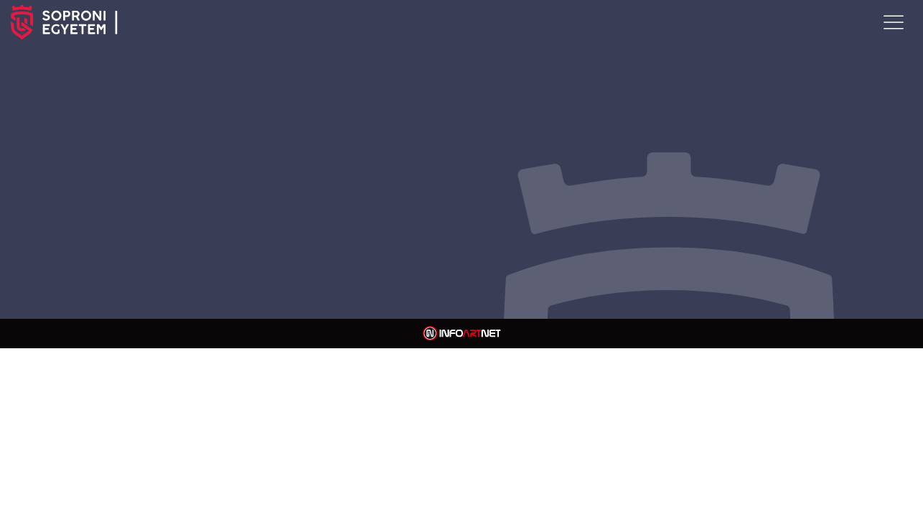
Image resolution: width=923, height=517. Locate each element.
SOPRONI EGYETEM (140, 22)
